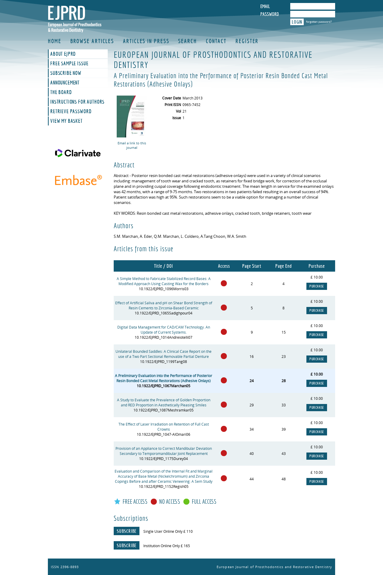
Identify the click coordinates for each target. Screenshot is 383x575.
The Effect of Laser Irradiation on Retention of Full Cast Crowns (163, 427)
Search (187, 41)
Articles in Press (146, 41)
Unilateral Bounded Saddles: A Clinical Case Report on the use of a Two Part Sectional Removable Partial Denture (163, 354)
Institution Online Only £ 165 (166, 545)
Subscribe (126, 531)
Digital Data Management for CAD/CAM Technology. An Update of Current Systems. (163, 330)
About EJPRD (63, 54)
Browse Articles (92, 41)
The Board (61, 92)
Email (265, 6)
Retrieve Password (70, 111)
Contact (216, 41)
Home (54, 41)
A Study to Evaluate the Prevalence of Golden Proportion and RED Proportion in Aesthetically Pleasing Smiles (163, 402)
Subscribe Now (65, 73)
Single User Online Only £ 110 (168, 531)
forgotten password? (319, 22)
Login (297, 22)
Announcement (65, 83)
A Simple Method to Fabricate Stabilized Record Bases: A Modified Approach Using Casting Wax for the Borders (164, 281)
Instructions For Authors (77, 102)
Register (247, 41)
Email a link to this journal (132, 145)
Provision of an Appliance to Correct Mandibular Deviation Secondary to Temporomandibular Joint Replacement (163, 451)
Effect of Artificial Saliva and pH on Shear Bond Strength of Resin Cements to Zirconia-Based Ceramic (163, 305)
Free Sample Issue (69, 63)
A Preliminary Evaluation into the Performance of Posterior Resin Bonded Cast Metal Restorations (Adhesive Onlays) (163, 378)
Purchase (316, 286)
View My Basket (66, 121)
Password (269, 14)
